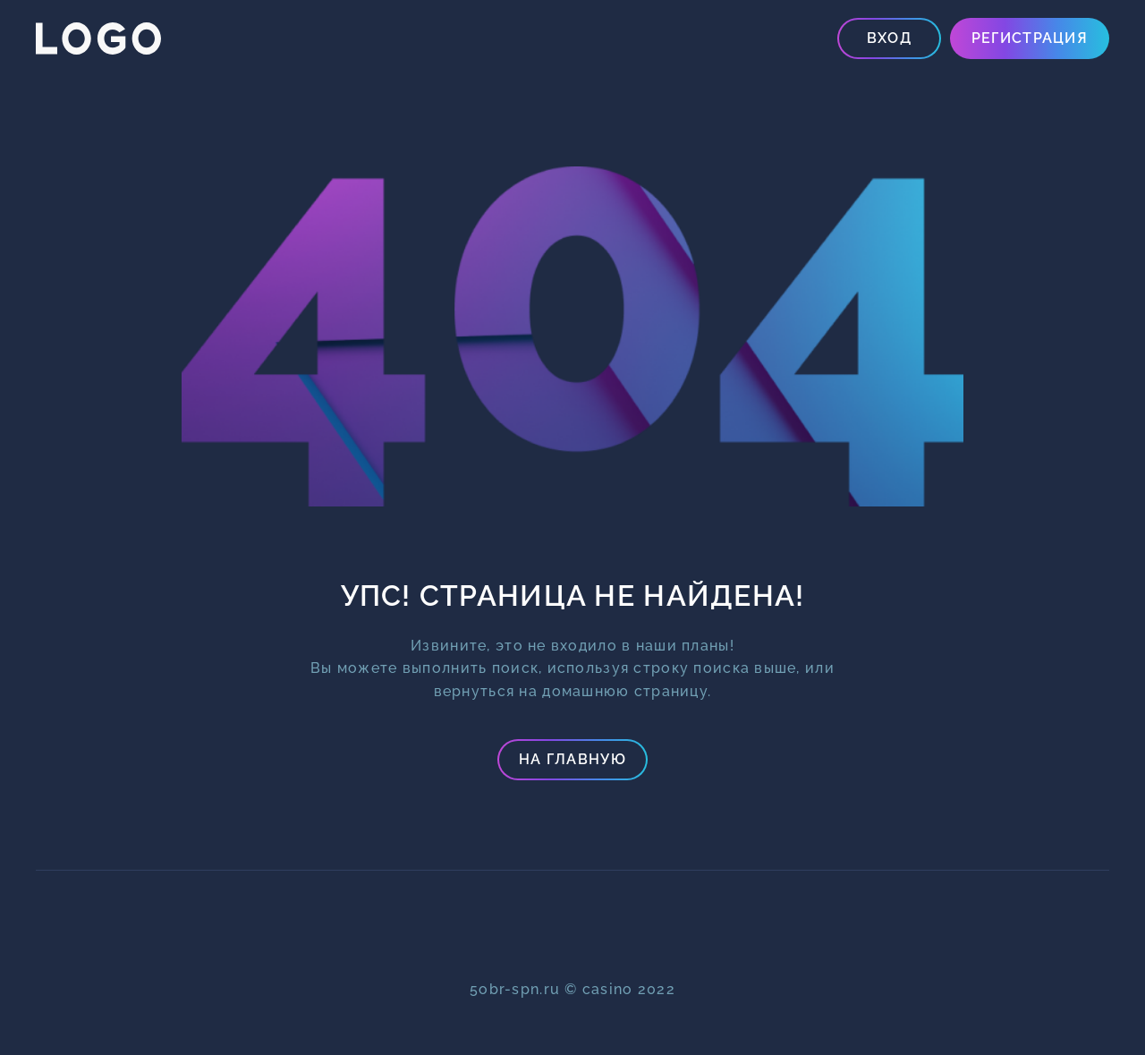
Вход (889, 38)
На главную (572, 759)
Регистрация (1029, 38)
